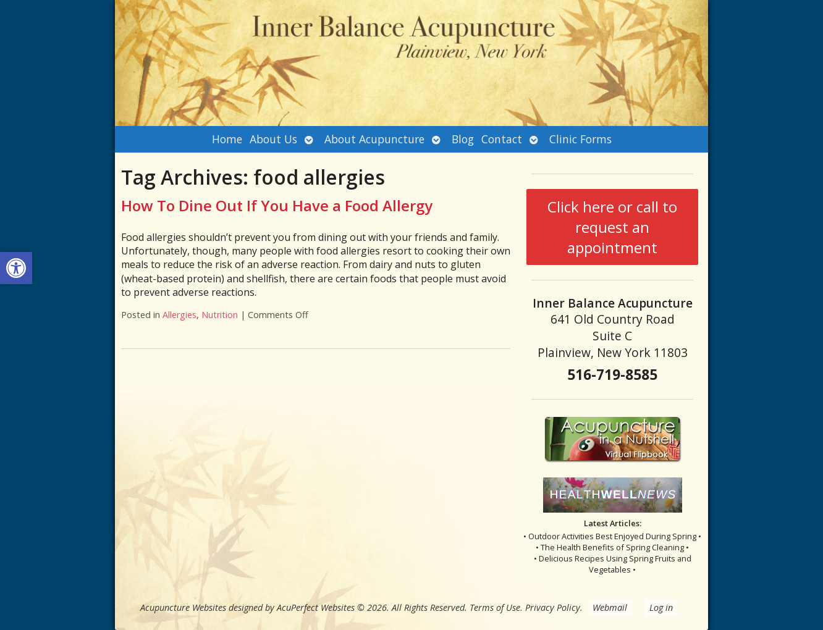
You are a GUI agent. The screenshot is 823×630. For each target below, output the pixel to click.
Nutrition (219, 315)
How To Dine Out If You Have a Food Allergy (277, 205)
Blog (463, 139)
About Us (273, 139)
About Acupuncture (374, 139)
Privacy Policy (552, 607)
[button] (16, 268)
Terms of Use (495, 607)
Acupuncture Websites (183, 607)
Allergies (179, 315)
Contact (501, 139)
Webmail (610, 607)
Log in (661, 607)
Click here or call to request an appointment (612, 227)
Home (227, 139)
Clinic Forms (580, 139)
